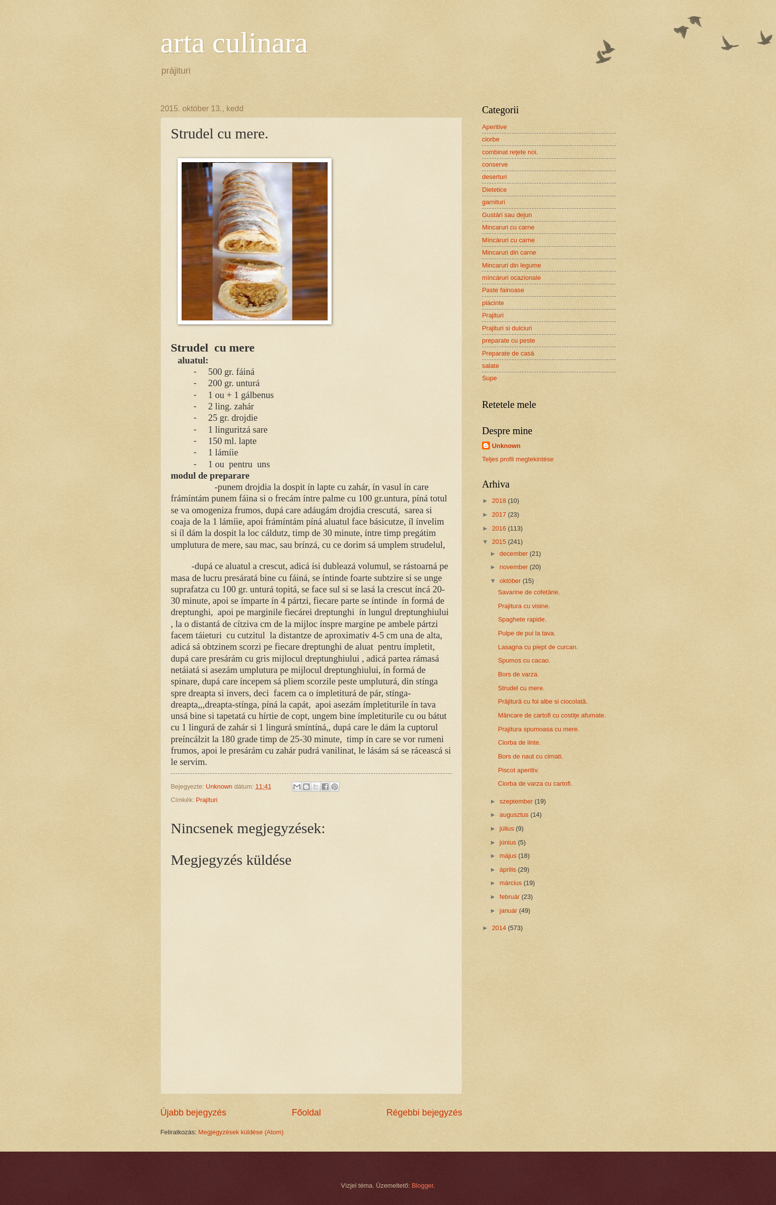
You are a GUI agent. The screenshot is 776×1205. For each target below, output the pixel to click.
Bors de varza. (518, 674)
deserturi (494, 176)
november (514, 567)
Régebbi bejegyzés (424, 1112)
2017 (500, 514)
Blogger (423, 1185)
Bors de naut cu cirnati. (530, 756)
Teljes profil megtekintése (518, 459)
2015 (500, 541)
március (511, 883)
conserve (495, 164)
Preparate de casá (508, 353)
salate (490, 365)
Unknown (506, 445)
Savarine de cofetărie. (529, 592)
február (510, 896)
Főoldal (306, 1112)
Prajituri (207, 799)
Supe (489, 378)
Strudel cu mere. (521, 688)
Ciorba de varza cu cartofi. (535, 783)
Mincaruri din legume (511, 265)
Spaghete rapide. (522, 619)
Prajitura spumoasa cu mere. (539, 729)
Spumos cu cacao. (524, 660)
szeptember (516, 801)
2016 (500, 528)
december (514, 553)
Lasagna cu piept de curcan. (538, 647)
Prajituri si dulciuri (507, 328)
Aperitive (494, 127)
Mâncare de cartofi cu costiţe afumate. (552, 715)
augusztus (514, 814)
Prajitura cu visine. (524, 606)
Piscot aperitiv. (518, 770)
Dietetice (494, 189)
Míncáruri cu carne (508, 240)
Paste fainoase (503, 290)
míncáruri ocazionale (511, 277)
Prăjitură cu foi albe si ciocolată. (542, 701)
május (508, 855)
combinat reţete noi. (510, 152)
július (507, 828)
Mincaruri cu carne (508, 227)
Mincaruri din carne (509, 252)
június (508, 842)
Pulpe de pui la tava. (527, 633)
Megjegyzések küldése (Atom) (241, 1132)
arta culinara (234, 42)
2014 (500, 928)
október (511, 580)
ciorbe (490, 139)
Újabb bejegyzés (193, 1112)
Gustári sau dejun (507, 215)
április (508, 869)
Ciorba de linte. (519, 742)
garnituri (493, 202)
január (509, 910)
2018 (500, 500)
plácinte (493, 303)
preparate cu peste (508, 340)
